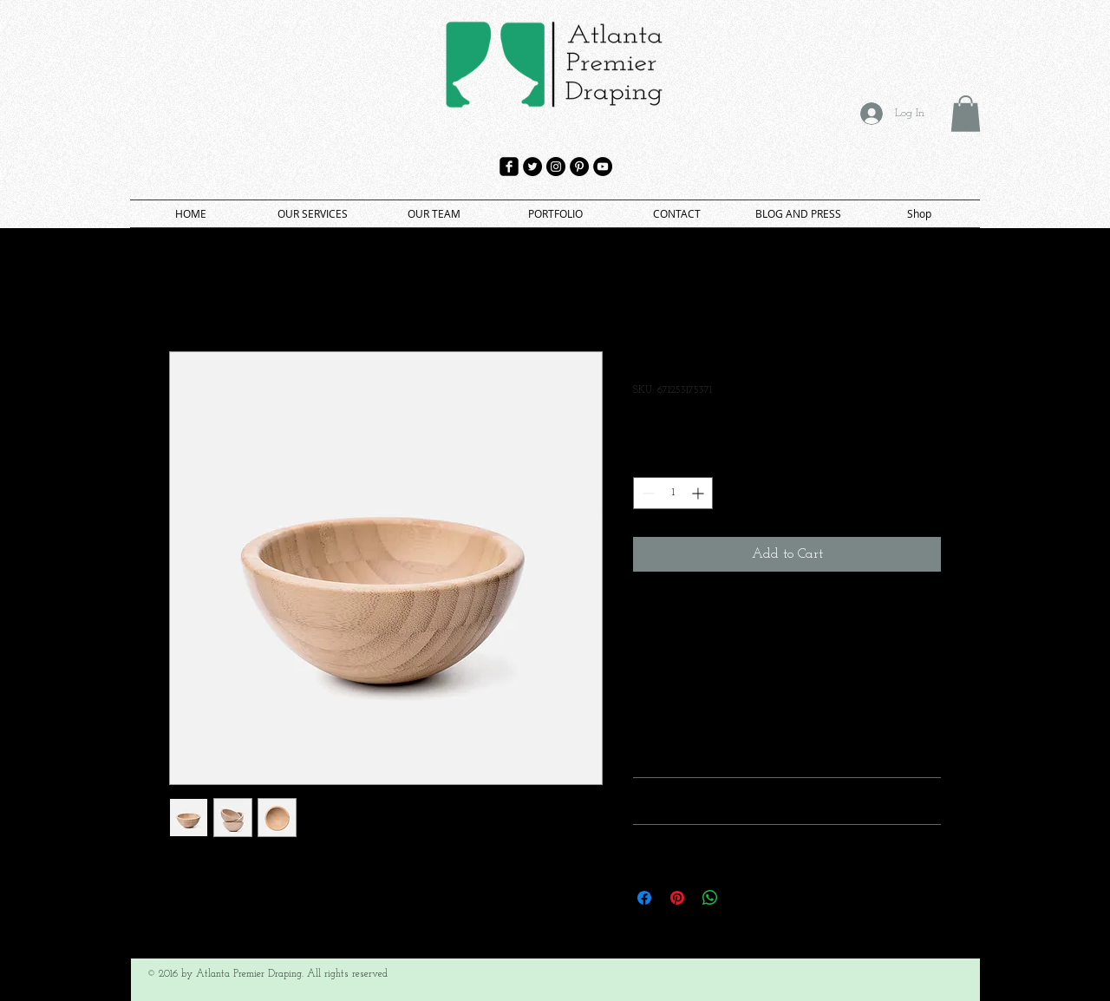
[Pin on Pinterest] (677, 897)
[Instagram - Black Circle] (555, 166)
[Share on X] (743, 897)
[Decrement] (646, 493)
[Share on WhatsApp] (710, 897)
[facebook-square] (509, 166)
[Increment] (699, 493)
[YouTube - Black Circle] (602, 166)
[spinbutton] (673, 493)
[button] (965, 113)
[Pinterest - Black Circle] (579, 166)
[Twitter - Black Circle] (532, 166)
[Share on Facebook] (644, 897)
